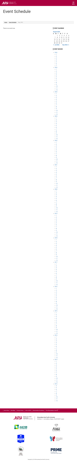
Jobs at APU (28, 410)
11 (56, 88)
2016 (56, 286)
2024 (56, 92)
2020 (56, 189)
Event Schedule (12, 22)
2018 (56, 238)
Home (5, 22)
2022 (56, 140)
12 (56, 90)
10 (56, 86)
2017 (56, 262)
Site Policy (6, 410)
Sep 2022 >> (65, 45)
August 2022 (56, 31)
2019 (56, 213)
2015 (56, 311)
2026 (56, 52)
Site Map (13, 410)
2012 (56, 384)
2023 (56, 116)
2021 (56, 165)
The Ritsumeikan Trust (52, 410)
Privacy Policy (20, 410)
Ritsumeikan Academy (38, 410)
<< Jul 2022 (56, 45)
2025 (56, 67)
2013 (56, 359)
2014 (56, 335)
